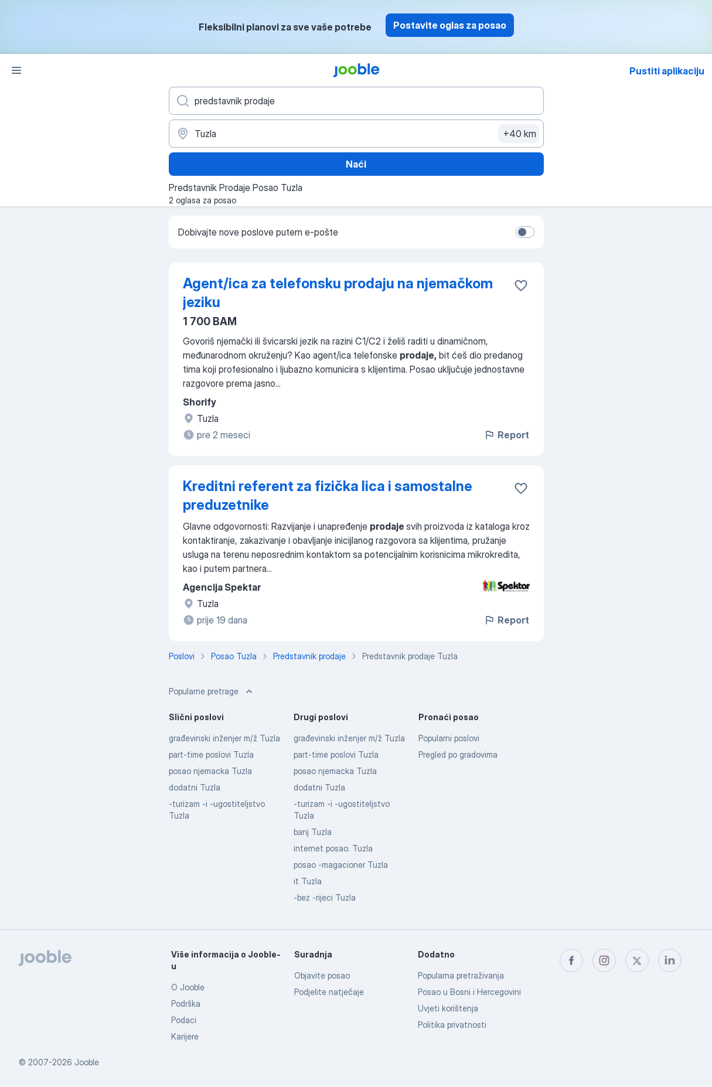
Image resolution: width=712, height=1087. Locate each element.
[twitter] (637, 960)
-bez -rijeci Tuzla (325, 897)
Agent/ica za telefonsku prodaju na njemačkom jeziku (338, 293)
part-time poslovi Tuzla (211, 754)
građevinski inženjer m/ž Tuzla (224, 738)
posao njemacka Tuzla (210, 771)
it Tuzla (308, 881)
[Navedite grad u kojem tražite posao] (356, 134)
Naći (356, 164)
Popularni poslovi (448, 738)
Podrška (185, 1003)
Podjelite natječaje (329, 992)
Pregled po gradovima (458, 754)
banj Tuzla (313, 832)
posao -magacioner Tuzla (341, 865)
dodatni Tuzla (194, 787)
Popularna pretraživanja (461, 975)
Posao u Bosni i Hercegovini (469, 992)
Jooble (86, 1062)
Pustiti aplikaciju (666, 71)
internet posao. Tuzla (333, 848)
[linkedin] (670, 960)
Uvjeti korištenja (448, 1008)
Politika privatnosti (452, 1025)
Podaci (183, 1020)
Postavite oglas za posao (449, 25)
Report (506, 435)
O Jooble (188, 987)
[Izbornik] (16, 70)
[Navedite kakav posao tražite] (356, 101)
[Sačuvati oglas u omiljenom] (521, 285)
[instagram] (604, 960)
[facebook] (571, 960)
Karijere (185, 1036)
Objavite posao (322, 975)
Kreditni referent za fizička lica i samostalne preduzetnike (327, 495)
